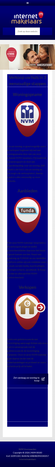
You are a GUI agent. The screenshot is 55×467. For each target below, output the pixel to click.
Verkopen (27, 287)
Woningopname (27, 94)
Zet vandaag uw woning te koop (28, 379)
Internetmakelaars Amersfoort (27, 17)
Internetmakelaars (27, 459)
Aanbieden (27, 190)
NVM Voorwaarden (27, 449)
